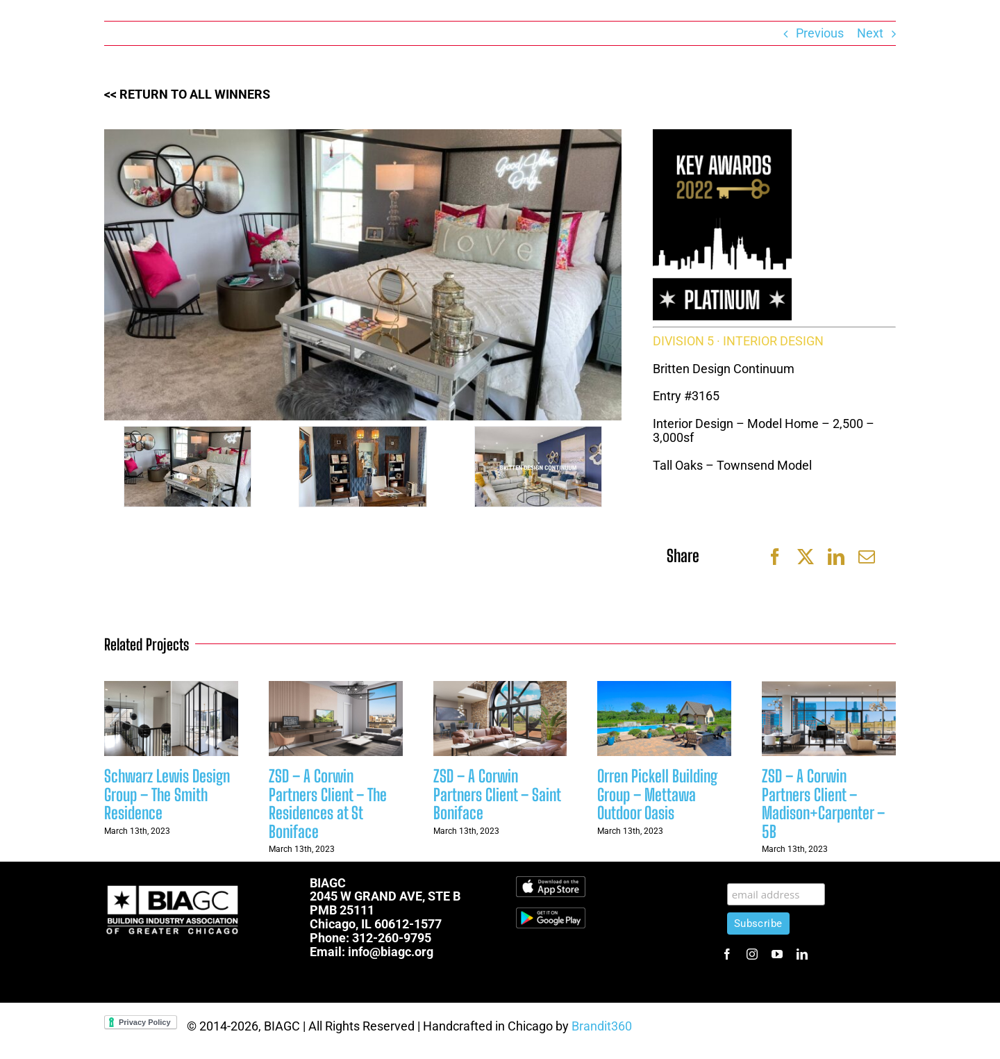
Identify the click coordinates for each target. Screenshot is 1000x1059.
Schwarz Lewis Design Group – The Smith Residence (167, 794)
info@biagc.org (390, 951)
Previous (820, 33)
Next (870, 33)
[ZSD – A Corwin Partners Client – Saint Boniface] (500, 688)
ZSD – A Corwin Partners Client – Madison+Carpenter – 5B (823, 803)
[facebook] (727, 954)
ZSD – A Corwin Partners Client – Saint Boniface (496, 794)
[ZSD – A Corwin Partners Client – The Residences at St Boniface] (336, 688)
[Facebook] (775, 556)
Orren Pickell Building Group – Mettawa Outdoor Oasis (657, 794)
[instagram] (752, 954)
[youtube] (777, 954)
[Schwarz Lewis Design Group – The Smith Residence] (171, 688)
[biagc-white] (173, 882)
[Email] (866, 556)
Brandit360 (602, 1026)
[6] (187, 467)
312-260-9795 (391, 937)
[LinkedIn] (836, 556)
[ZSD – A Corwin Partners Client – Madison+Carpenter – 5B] (829, 688)
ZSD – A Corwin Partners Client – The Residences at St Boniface (328, 803)
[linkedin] (802, 954)
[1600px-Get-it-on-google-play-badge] (550, 913)
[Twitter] (805, 556)
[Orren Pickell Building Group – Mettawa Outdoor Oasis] (664, 688)
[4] (538, 467)
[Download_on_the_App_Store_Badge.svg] (550, 882)
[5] (362, 467)
